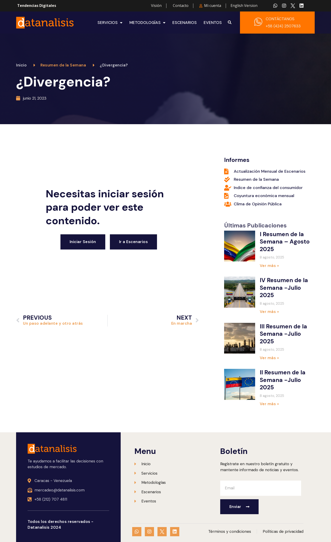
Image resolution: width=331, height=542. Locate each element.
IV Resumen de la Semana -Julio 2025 (284, 287)
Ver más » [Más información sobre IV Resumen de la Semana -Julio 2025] (269, 311)
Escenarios (184, 22)
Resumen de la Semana (63, 65)
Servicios (110, 22)
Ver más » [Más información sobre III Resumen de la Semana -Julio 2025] (269, 357)
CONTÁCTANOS (280, 18)
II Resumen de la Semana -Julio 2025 (282, 380)
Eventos (213, 22)
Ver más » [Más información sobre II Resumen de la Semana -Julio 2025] (269, 403)
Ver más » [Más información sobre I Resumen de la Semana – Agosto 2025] (269, 265)
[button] (229, 22)
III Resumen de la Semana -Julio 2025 (283, 334)
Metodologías (147, 22)
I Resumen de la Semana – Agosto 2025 (285, 241)
